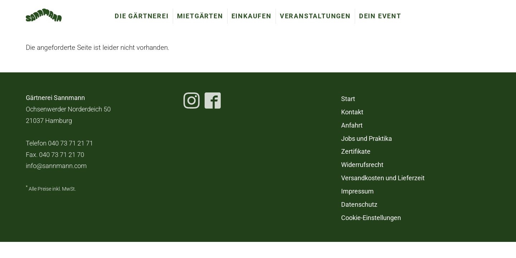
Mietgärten (200, 16)
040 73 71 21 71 (70, 143)
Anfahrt (352, 125)
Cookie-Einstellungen (371, 217)
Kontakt (352, 112)
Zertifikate (356, 151)
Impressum (357, 191)
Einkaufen (251, 16)
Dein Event (380, 16)
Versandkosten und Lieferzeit (383, 178)
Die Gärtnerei (141, 16)
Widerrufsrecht (362, 164)
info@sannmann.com (56, 165)
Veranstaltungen (315, 16)
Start (348, 98)
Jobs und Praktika (366, 138)
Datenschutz (359, 204)
